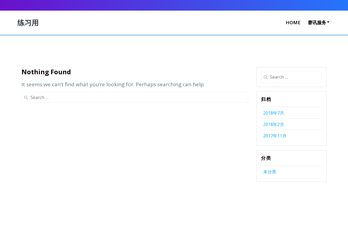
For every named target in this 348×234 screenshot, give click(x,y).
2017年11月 (275, 136)
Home (293, 22)
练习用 (28, 22)
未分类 (269, 172)
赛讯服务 (317, 22)
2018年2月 (273, 124)
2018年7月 (273, 113)
